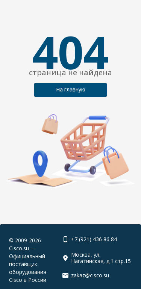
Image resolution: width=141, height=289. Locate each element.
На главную (70, 89)
